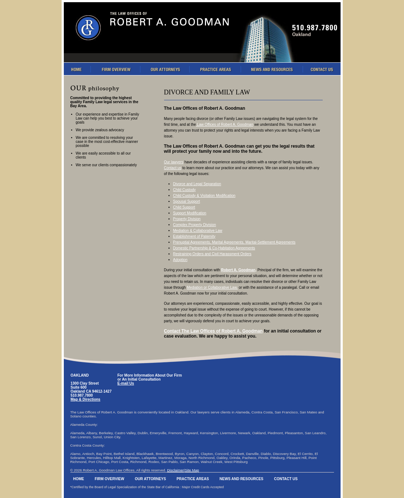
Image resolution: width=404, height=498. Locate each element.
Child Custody (184, 190)
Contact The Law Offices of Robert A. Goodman (213, 331)
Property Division (187, 219)
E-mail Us (125, 383)
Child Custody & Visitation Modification (204, 196)
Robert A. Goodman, (238, 270)
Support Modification (189, 213)
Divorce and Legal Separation (197, 184)
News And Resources (241, 479)
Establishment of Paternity (194, 236)
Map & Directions (86, 399)
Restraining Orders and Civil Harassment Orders (212, 254)
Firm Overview (109, 479)
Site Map (192, 470)
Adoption (180, 260)
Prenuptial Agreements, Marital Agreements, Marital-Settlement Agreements (234, 242)
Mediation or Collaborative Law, (212, 287)
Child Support (184, 207)
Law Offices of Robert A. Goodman (224, 124)
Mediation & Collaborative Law (197, 231)
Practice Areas (192, 479)
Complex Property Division (194, 225)
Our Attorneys (150, 479)
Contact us (173, 168)
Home (78, 479)
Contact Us (286, 479)
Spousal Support (186, 201)
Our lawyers (173, 162)
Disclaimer (175, 470)
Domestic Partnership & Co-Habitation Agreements (214, 248)
